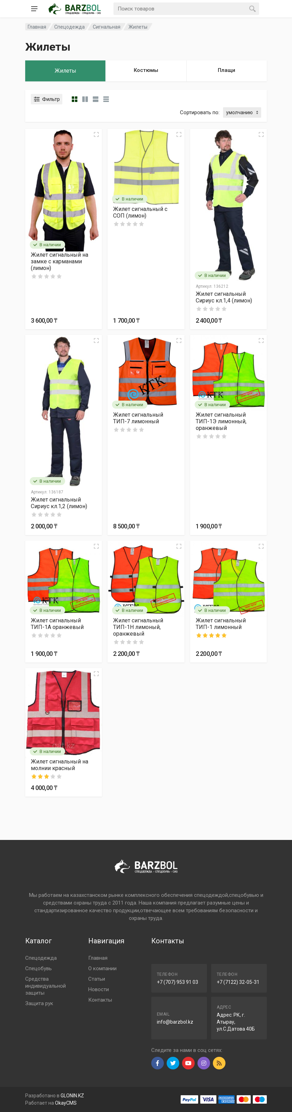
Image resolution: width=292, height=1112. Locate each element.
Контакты (100, 1000)
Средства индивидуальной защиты (45, 986)
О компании (102, 968)
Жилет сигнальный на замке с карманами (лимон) (59, 261)
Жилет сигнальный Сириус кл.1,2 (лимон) (59, 503)
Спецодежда (41, 958)
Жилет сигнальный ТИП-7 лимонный (138, 418)
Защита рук (39, 1003)
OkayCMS (66, 1103)
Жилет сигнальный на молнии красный (59, 764)
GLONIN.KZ (72, 1095)
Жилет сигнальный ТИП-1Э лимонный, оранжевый (221, 421)
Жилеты (137, 27)
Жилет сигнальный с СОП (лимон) (140, 212)
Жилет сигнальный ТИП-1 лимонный (221, 623)
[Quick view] (96, 134)
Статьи (96, 979)
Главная (97, 958)
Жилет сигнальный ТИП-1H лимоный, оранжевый (138, 627)
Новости (98, 989)
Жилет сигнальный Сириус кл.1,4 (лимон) (224, 297)
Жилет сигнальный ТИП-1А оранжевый (57, 623)
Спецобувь (38, 968)
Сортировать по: (200, 112)
